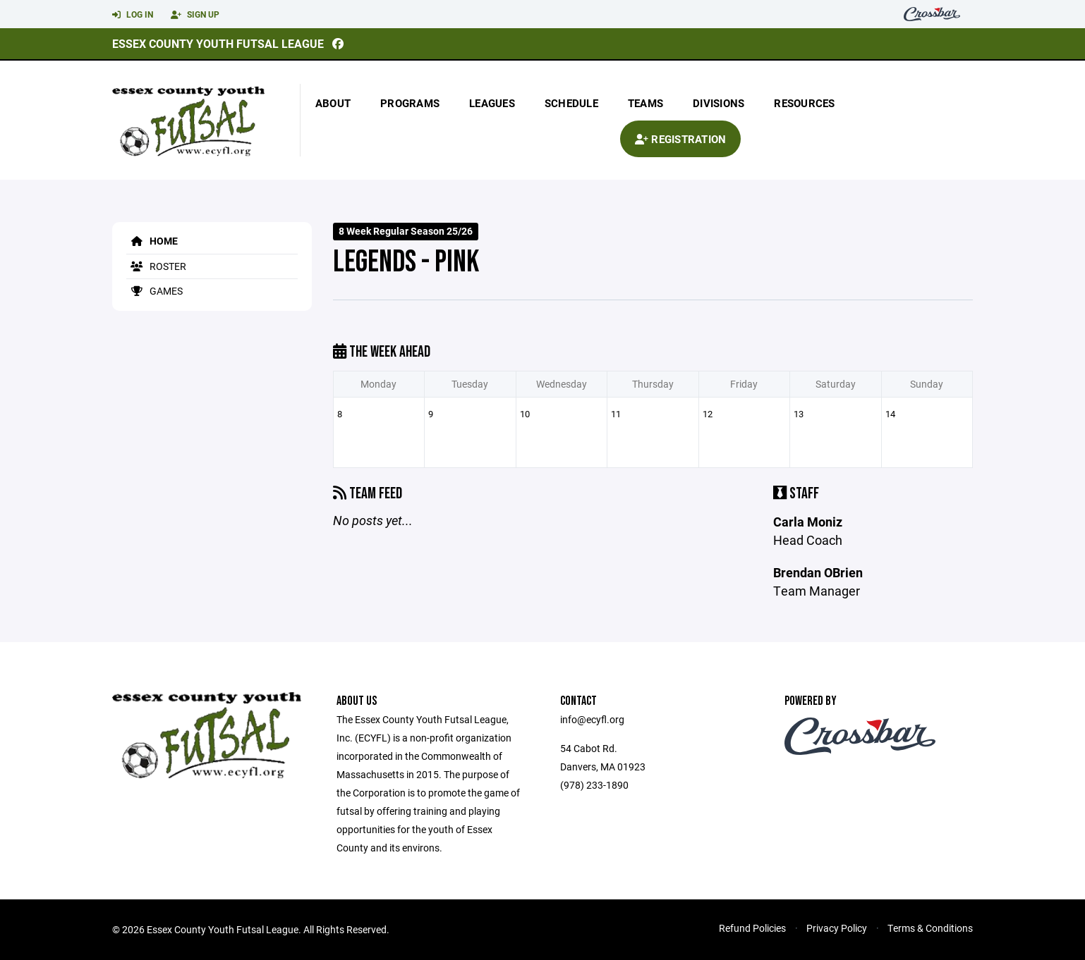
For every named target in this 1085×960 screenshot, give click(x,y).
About (333, 103)
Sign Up (195, 14)
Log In (132, 14)
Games (154, 290)
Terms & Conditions (930, 928)
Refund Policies (752, 928)
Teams (645, 103)
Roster (156, 266)
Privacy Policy (836, 928)
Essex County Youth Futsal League (218, 43)
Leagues (492, 103)
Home (152, 240)
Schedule (571, 103)
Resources (804, 103)
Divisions (718, 103)
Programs (410, 103)
